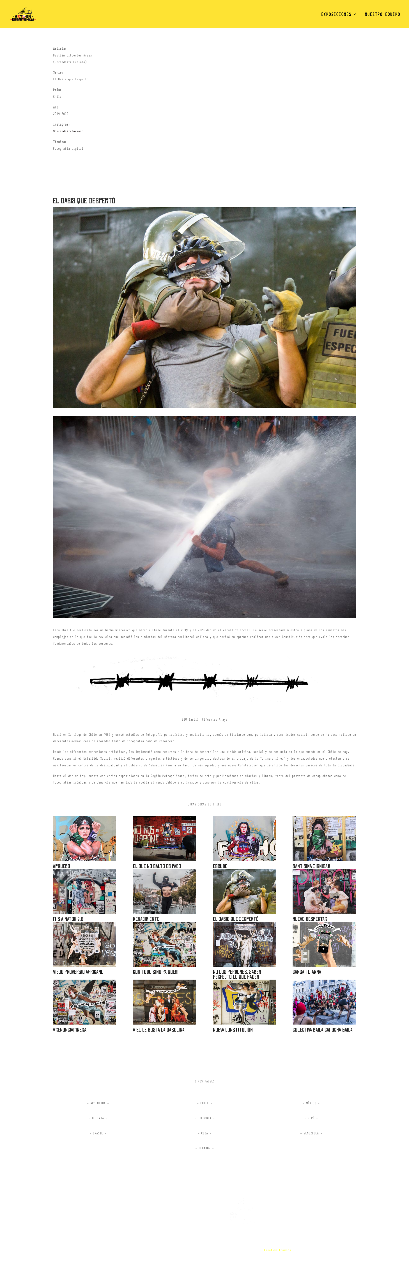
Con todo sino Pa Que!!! (155, 972)
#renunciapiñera (69, 1030)
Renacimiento (146, 919)
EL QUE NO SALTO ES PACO (157, 866)
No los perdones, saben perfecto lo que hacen (237, 974)
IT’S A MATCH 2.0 (68, 919)
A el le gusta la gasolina (159, 1030)
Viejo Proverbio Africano (78, 972)
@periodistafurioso (68, 130)
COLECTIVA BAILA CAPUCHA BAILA (323, 1030)
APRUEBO (61, 866)
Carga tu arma (307, 972)
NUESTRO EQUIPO (382, 14)
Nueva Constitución (233, 1030)
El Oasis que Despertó (236, 919)
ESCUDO (220, 866)
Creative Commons (277, 1249)
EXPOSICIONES (336, 14)
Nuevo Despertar (310, 919)
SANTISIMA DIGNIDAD (311, 866)
